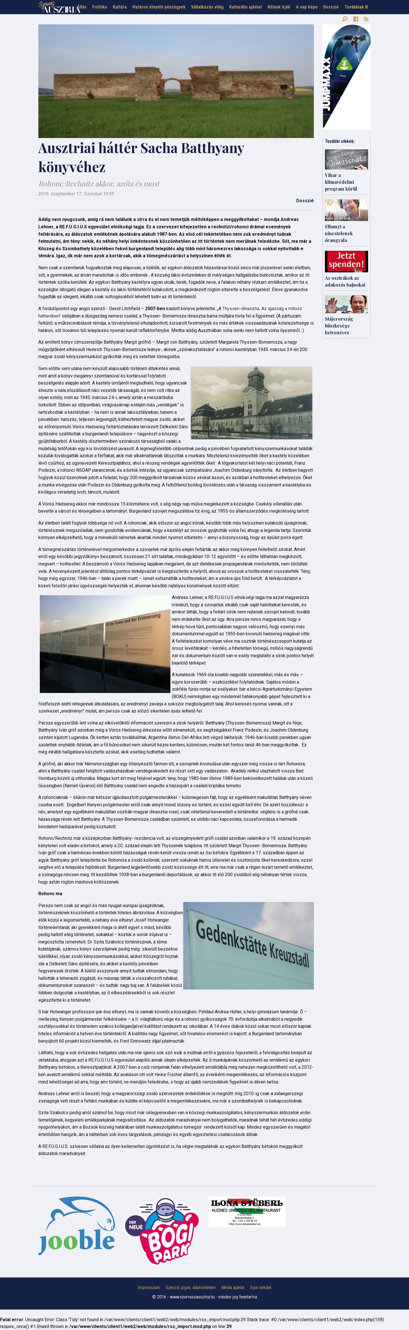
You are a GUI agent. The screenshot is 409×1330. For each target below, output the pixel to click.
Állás (82, 7)
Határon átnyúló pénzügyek (158, 7)
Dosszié (331, 7)
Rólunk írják (279, 7)
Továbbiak (356, 7)
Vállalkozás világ (207, 7)
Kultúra (120, 7)
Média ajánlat (233, 1287)
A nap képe (307, 7)
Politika (99, 7)
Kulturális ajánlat (245, 7)
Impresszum (149, 1287)
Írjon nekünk (261, 1287)
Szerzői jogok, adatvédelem (191, 1287)
